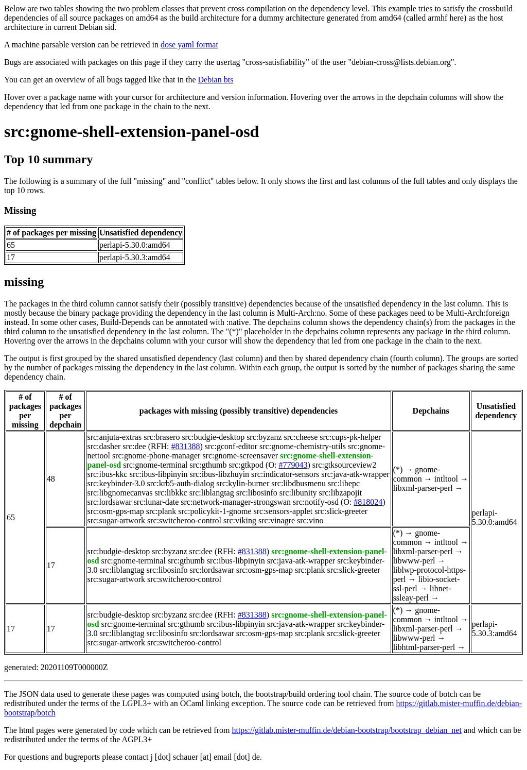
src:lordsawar (109, 502)
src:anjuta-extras (114, 437)
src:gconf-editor (231, 446)
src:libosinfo (256, 492)
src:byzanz (264, 437)
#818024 (368, 502)
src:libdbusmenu (298, 483)
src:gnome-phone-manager (156, 455)
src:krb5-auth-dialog (181, 483)
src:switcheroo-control (184, 520)
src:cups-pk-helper (350, 437)
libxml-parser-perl (423, 488)
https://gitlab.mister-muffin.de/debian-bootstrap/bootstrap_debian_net (346, 730)
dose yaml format (189, 44)
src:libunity (298, 492)
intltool (446, 478)
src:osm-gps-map (115, 511)
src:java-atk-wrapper (355, 474)
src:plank (161, 511)
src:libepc (344, 483)
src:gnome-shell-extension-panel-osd (131, 131)
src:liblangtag (211, 492)
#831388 (185, 446)
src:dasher (103, 446)
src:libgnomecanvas (119, 492)
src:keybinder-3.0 (116, 483)
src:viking (239, 520)
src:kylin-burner (242, 483)
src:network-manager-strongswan (236, 502)
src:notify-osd (316, 502)
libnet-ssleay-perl (422, 593)
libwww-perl (414, 560)
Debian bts (216, 79)
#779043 (292, 464)
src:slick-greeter (340, 511)
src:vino (310, 520)
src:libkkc (171, 492)
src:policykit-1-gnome (214, 511)
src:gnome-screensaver (240, 455)
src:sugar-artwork (116, 520)
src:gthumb (208, 464)
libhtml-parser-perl (424, 647)
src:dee (134, 446)
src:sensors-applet (283, 511)
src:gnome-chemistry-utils (302, 446)
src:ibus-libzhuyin (220, 474)
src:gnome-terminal (155, 464)
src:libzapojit (340, 492)
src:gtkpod (246, 464)
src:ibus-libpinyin (159, 474)
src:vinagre (276, 520)
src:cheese (301, 437)
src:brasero (162, 437)
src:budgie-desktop (213, 437)
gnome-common (417, 474)
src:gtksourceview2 (344, 464)
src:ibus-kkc (107, 474)
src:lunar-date (156, 502)
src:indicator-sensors (285, 474)
